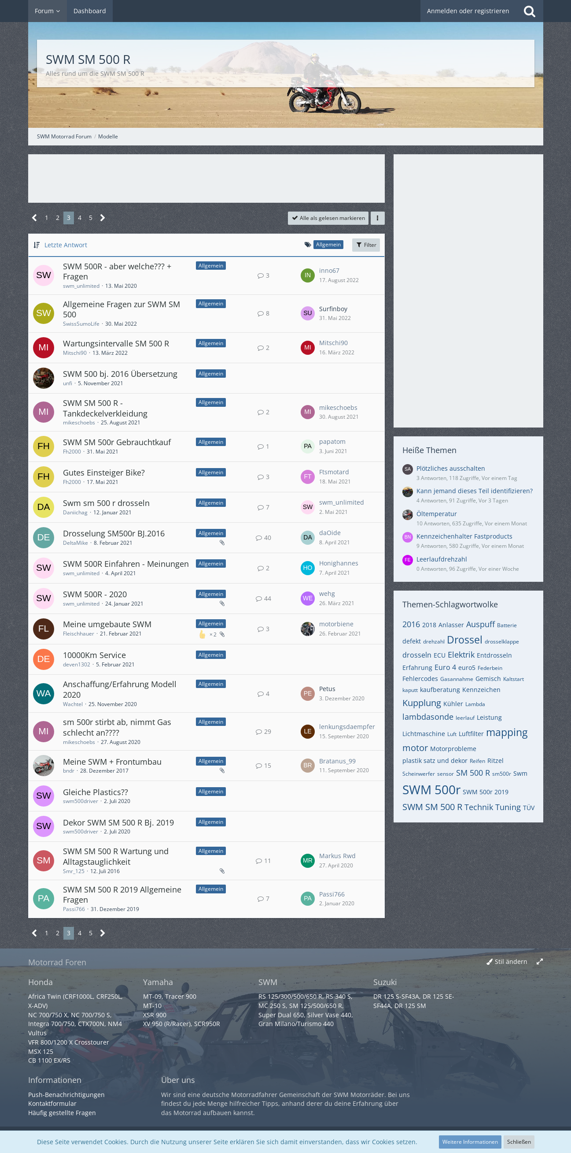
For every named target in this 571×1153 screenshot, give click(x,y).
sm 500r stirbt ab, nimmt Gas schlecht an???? (117, 727)
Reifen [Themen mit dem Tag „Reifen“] (477, 761)
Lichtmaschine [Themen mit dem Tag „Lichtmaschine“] (423, 733)
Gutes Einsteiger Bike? (104, 472)
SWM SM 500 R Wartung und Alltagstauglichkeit (116, 856)
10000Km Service (94, 655)
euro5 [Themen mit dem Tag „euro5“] (466, 667)
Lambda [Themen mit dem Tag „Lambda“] (475, 704)
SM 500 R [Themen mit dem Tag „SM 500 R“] (473, 772)
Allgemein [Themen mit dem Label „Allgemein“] (211, 265)
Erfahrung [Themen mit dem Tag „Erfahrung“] (417, 667)
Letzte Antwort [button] (65, 245)
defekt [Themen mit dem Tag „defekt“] (411, 641)
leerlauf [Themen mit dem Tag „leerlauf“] (465, 718)
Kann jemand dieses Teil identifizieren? (474, 491)
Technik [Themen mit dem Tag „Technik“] (478, 807)
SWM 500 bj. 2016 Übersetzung (120, 373)
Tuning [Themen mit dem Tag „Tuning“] (508, 807)
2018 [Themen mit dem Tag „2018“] (429, 625)
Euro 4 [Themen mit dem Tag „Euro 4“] (445, 667)
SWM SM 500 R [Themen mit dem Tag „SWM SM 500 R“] (432, 807)
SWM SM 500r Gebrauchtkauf (117, 442)
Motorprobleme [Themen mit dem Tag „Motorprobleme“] (453, 748)
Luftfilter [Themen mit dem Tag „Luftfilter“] (471, 733)
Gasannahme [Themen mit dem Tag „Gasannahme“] (456, 679)
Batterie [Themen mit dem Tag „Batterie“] (507, 625)
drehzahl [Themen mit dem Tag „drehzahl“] (434, 641)
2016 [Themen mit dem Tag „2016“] (411, 624)
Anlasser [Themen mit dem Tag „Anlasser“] (451, 625)
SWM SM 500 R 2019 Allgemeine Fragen (122, 894)
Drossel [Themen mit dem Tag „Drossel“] (465, 639)
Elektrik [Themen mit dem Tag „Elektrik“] (461, 654)
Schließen (519, 1142)
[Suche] (529, 11)
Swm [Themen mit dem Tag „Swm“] (520, 773)
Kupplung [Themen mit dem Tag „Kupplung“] (421, 703)
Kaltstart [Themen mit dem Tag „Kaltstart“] (513, 679)
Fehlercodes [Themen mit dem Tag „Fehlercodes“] (420, 678)
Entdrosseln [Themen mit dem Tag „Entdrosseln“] (494, 655)
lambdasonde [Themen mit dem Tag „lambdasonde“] (427, 716)
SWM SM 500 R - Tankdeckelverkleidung (105, 408)
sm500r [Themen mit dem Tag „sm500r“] (501, 773)
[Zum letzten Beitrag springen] (308, 275)
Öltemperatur (436, 514)
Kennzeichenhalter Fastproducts (464, 536)
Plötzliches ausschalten (450, 468)
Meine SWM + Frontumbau (112, 761)
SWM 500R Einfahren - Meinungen (126, 563)
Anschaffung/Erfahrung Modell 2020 (120, 689)
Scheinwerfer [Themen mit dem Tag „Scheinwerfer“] (418, 773)
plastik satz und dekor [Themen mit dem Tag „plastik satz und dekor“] (435, 760)
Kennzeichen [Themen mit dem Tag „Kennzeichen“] (481, 689)
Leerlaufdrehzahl (441, 559)
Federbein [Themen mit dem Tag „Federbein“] (490, 668)
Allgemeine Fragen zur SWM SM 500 (121, 309)
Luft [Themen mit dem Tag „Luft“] (452, 734)
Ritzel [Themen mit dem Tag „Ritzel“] (495, 760)
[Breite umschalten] (539, 962)
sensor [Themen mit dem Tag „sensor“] (445, 773)
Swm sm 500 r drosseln (106, 503)
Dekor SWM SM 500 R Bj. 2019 (118, 822)
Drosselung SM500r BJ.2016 (114, 533)
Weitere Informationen (470, 1142)
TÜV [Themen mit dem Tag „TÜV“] (528, 807)
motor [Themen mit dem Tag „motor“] (415, 748)
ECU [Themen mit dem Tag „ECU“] (440, 655)
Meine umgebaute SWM (107, 624)
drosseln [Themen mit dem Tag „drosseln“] (416, 655)
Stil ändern (511, 961)
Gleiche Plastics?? (95, 792)
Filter (366, 245)
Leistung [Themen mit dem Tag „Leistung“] (489, 717)
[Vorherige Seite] (34, 218)
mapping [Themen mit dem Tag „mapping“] (506, 732)
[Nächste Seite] (102, 218)
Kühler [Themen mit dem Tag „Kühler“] (453, 703)
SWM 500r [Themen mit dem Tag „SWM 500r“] (431, 789)
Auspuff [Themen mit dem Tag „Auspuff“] (480, 624)
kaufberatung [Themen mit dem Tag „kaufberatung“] (440, 689)
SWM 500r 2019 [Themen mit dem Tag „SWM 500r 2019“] (485, 792)
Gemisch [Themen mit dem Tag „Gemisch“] (488, 678)
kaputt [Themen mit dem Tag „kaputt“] (410, 690)
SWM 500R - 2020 (95, 594)
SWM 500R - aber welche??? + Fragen (117, 271)
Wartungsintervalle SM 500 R (116, 343)
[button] (378, 218)
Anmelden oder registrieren (468, 11)
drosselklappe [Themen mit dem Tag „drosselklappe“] (502, 641)
